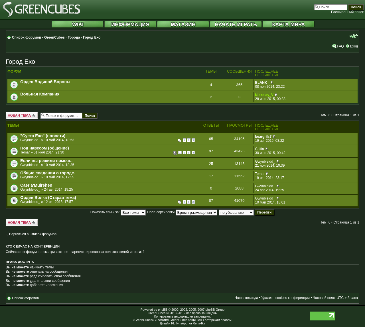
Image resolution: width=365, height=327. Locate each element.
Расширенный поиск (347, 12)
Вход (354, 46)
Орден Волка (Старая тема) (48, 197)
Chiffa (259, 149)
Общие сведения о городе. (47, 173)
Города (74, 37)
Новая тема (22, 115)
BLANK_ (262, 83)
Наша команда (246, 298)
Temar (25, 152)
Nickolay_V (264, 95)
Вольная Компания (40, 94)
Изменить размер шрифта (354, 36)
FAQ (340, 46)
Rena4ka (199, 323)
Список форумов (26, 37)
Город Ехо (91, 37)
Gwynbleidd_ (30, 140)
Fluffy (175, 323)
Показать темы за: (118, 212)
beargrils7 (263, 137)
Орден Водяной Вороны (45, 81)
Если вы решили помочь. (46, 160)
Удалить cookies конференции (285, 298)
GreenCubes (54, 37)
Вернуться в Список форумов (32, 234)
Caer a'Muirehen (36, 185)
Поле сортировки (182, 212)
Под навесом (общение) (44, 148)
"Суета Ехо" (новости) (42, 135)
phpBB (162, 309)
